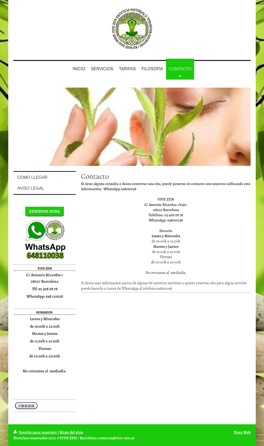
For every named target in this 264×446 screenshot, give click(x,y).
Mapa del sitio (71, 432)
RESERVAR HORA (44, 211)
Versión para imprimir (35, 432)
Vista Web (242, 432)
